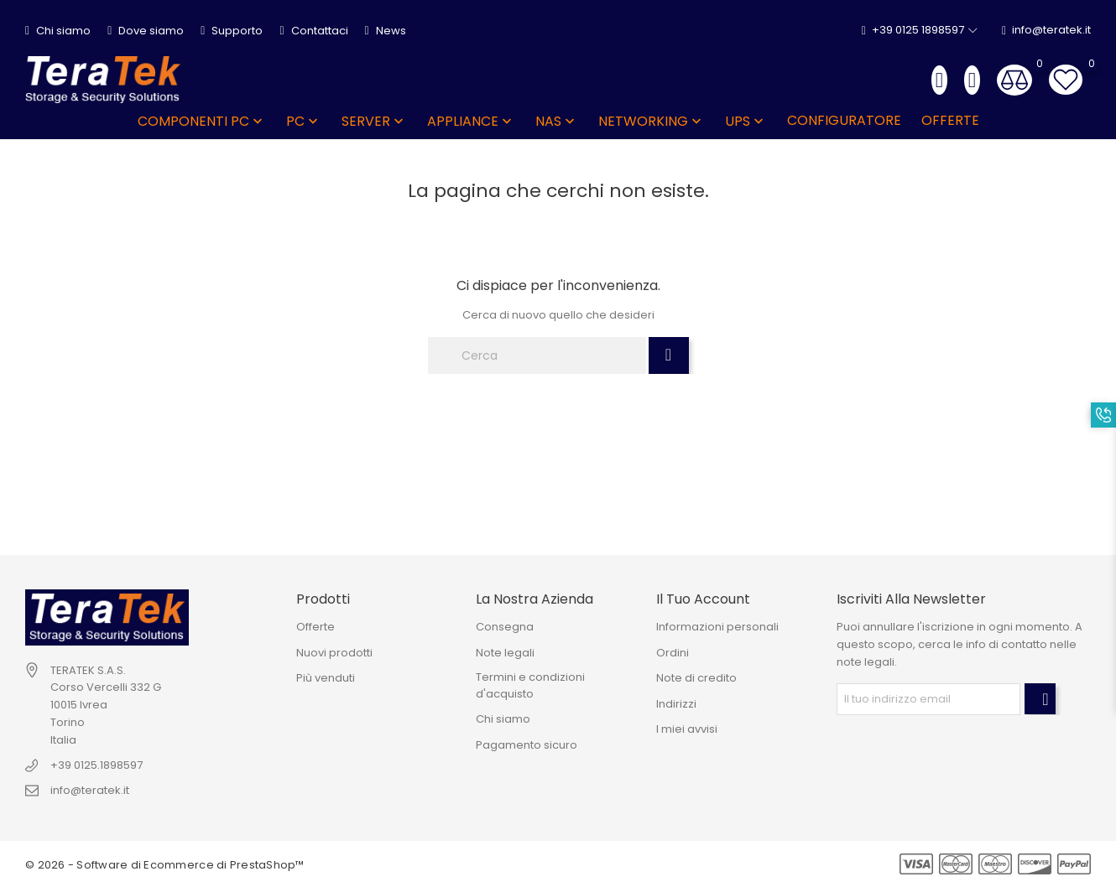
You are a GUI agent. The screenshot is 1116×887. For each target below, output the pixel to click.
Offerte (315, 627)
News (385, 31)
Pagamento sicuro (526, 745)
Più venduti (325, 678)
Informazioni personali (717, 627)
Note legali (505, 653)
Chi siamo (58, 31)
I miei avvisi (686, 729)
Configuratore (844, 120)
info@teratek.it (1046, 30)
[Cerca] (537, 355)
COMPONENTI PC (202, 121)
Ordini (672, 653)
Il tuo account (703, 599)
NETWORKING (651, 121)
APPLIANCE (471, 121)
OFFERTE (950, 120)
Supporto (232, 31)
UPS (746, 121)
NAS (556, 121)
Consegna (505, 627)
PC (303, 121)
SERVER (374, 121)
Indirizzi (676, 704)
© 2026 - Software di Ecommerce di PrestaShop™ (165, 865)
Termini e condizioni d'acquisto (530, 685)
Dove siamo (145, 31)
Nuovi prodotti (334, 653)
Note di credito (696, 678)
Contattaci (313, 31)
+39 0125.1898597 (96, 765)
